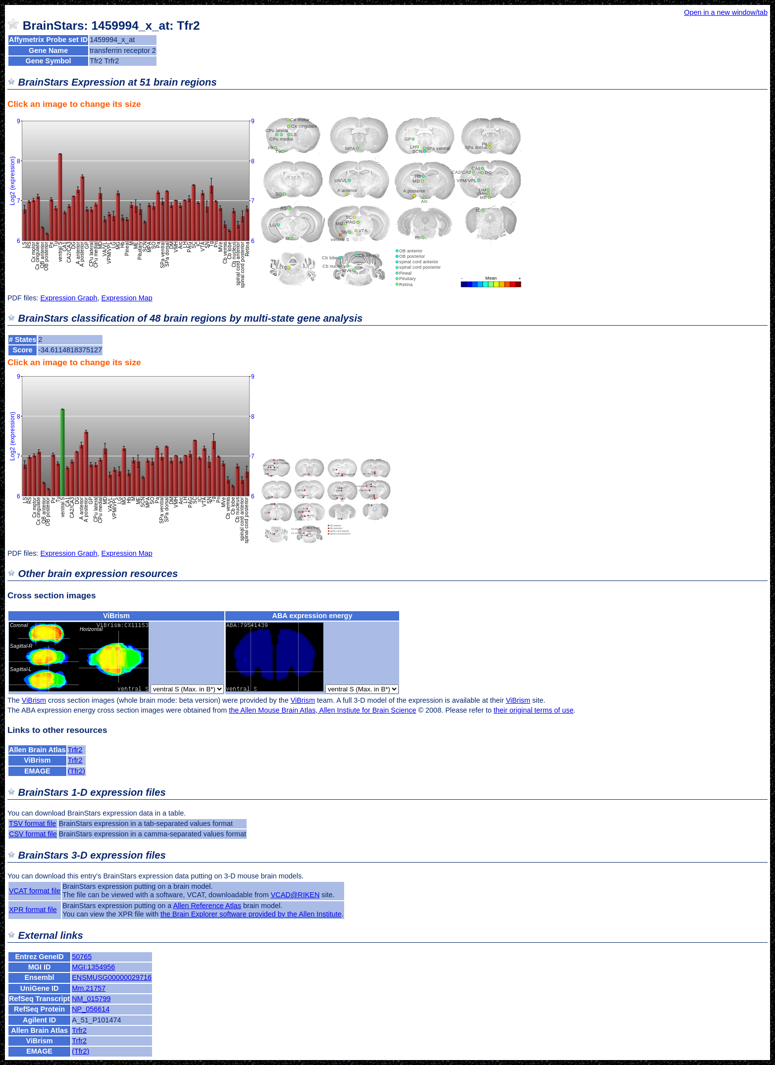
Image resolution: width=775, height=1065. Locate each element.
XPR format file (33, 910)
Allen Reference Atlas (207, 906)
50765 (82, 957)
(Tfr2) (76, 771)
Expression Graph (68, 298)
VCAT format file (34, 891)
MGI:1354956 (93, 967)
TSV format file (32, 823)
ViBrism (116, 616)
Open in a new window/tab (726, 12)
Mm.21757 (88, 988)
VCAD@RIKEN (295, 895)
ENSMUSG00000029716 (112, 977)
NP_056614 (90, 1009)
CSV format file (33, 834)
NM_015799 (91, 999)
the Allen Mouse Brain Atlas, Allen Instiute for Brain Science (322, 710)
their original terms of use (534, 710)
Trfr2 (75, 750)
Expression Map (127, 298)
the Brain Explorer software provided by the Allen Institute (251, 914)
